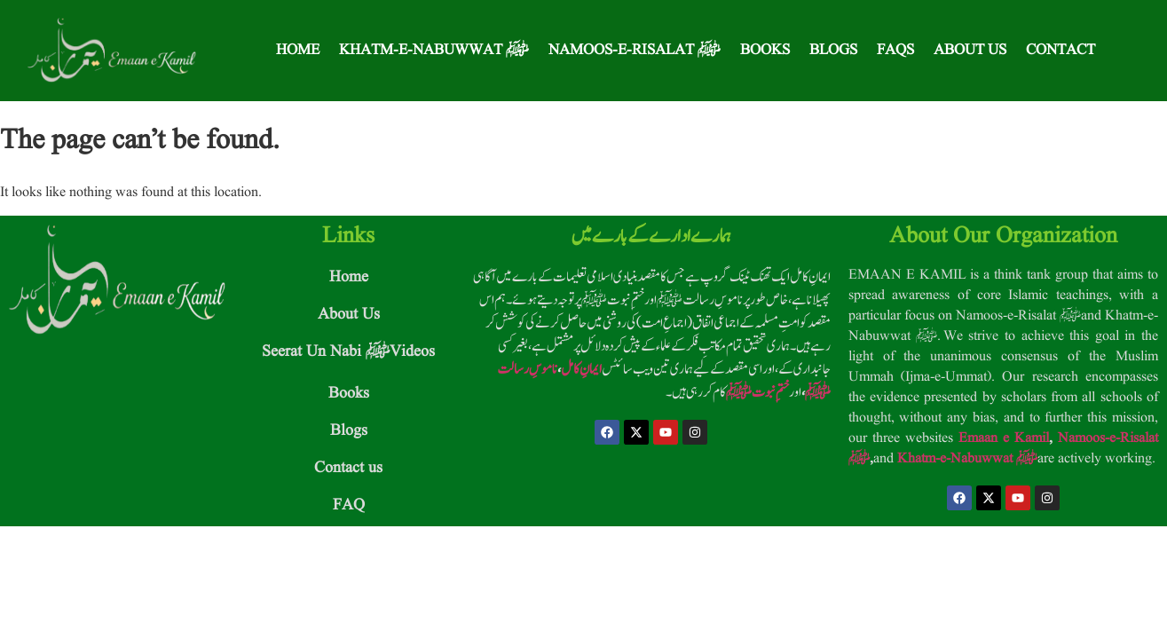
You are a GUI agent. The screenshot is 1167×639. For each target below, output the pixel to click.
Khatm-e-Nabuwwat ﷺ (434, 50)
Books (765, 50)
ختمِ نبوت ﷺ (757, 392)
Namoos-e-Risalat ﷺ (634, 50)
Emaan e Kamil (1003, 438)
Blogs (833, 50)
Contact (1060, 50)
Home (297, 50)
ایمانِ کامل (581, 369)
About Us (970, 50)
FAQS (895, 50)
